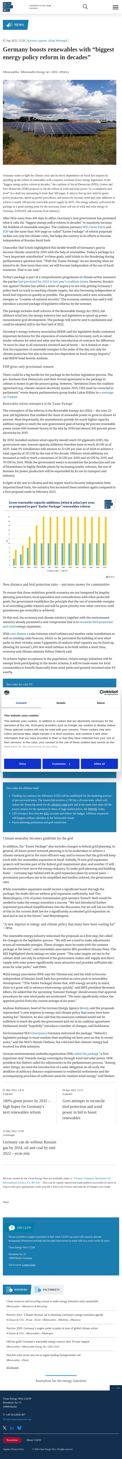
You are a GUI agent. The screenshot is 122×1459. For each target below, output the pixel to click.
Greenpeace (39, 1033)
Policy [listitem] (64, 72)
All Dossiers (12, 1367)
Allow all (99, 763)
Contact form (28, 1265)
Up (118, 1388)
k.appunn (8, 1093)
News (19, 25)
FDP (6, 231)
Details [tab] (61, 702)
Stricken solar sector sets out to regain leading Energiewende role (43, 1355)
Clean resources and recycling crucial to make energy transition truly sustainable (52, 1301)
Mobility (64, 1319)
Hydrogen (48, 1333)
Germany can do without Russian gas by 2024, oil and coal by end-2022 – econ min (29, 1148)
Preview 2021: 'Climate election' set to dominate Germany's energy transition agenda (54, 1314)
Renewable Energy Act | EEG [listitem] (40, 72)
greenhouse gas (13, 610)
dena (84, 1008)
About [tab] (101, 702)
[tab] (17, 1291)
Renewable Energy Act (75, 311)
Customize (61, 763)
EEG (95, 311)
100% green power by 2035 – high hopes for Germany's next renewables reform (26, 1106)
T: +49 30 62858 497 (14, 1414)
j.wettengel (9, 1135)
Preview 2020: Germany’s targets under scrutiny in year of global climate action (52, 1328)
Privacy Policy (17, 1449)
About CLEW (33, 1440)
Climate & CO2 (16, 1319)
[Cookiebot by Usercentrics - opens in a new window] (102, 692)
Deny (22, 763)
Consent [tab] (21, 702)
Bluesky (20, 1428)
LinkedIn (13, 1428)
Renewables (14, 1306)
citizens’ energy (91, 1042)
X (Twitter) (6, 1428)
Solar (26, 1360)
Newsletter (12, 1440)
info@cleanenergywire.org (17, 1419)
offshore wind (12, 315)
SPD (85, 227)
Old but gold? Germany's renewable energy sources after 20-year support (48, 1341)
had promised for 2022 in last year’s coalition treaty (53, 281)
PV (20, 449)
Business (76, 1319)
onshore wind (37, 440)
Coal (29, 1319)
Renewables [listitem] (11, 72)
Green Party (97, 227)
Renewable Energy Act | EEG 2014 (41, 1346)
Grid (38, 1319)
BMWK (92, 809)
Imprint (6, 1449)
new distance (19, 634)
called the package (86, 1054)
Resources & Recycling (35, 1306)
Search (85, 6)
